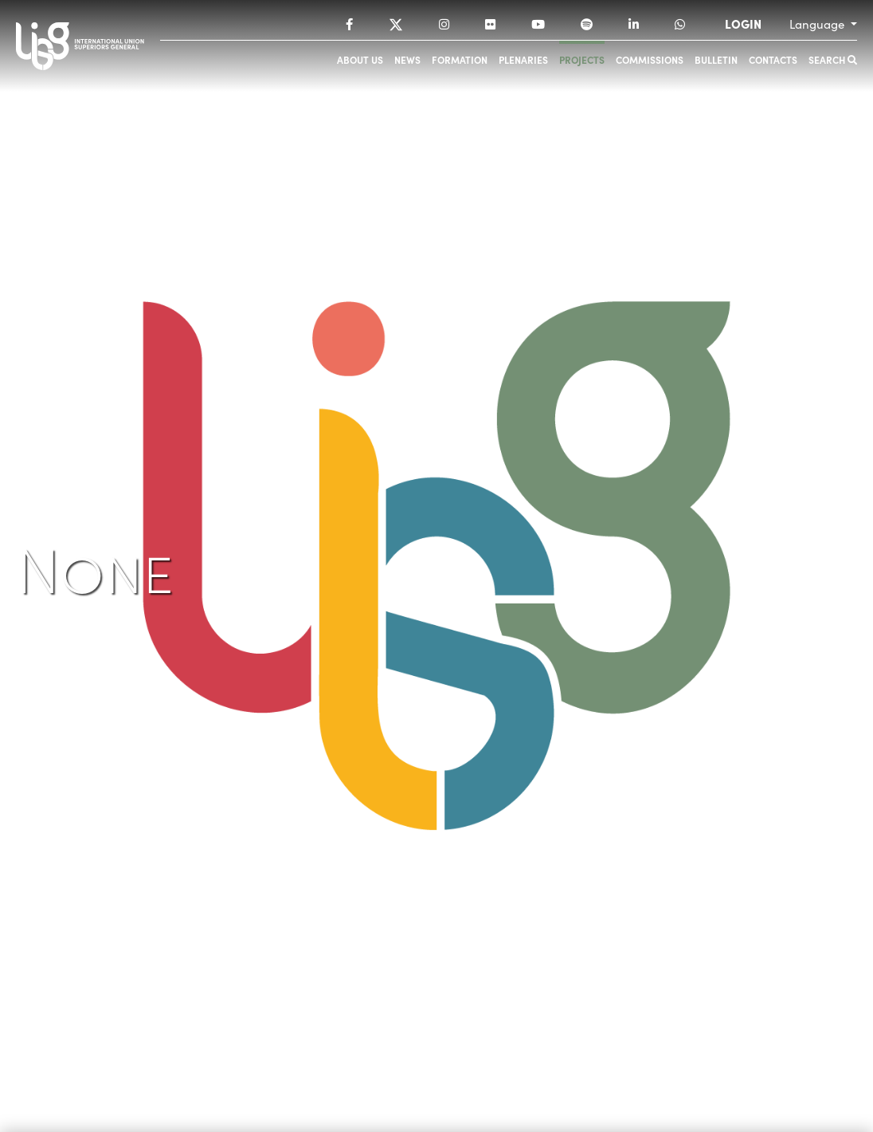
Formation (459, 59)
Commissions (649, 59)
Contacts (773, 59)
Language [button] (818, 24)
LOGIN (743, 24)
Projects (582, 59)
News (407, 59)
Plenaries (523, 59)
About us (360, 59)
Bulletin (716, 59)
